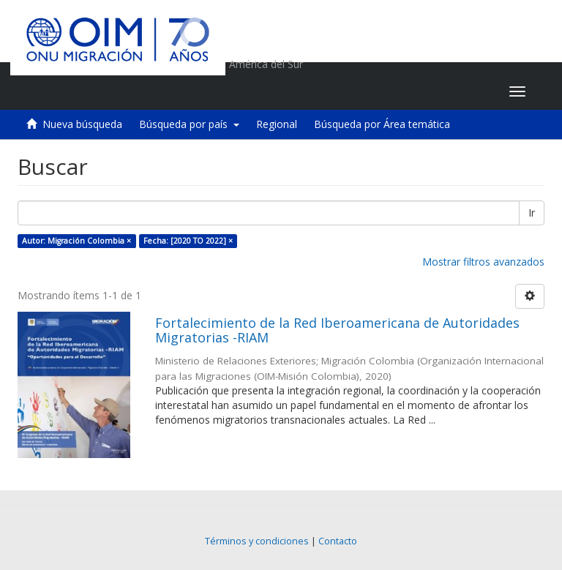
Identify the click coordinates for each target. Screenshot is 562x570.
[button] (406, 91)
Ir (531, 213)
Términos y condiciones (257, 541)
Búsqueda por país (189, 124)
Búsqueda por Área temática (382, 124)
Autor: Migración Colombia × (76, 241)
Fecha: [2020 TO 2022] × (188, 241)
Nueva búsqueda (82, 124)
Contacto (337, 541)
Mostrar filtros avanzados (483, 262)
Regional (276, 124)
